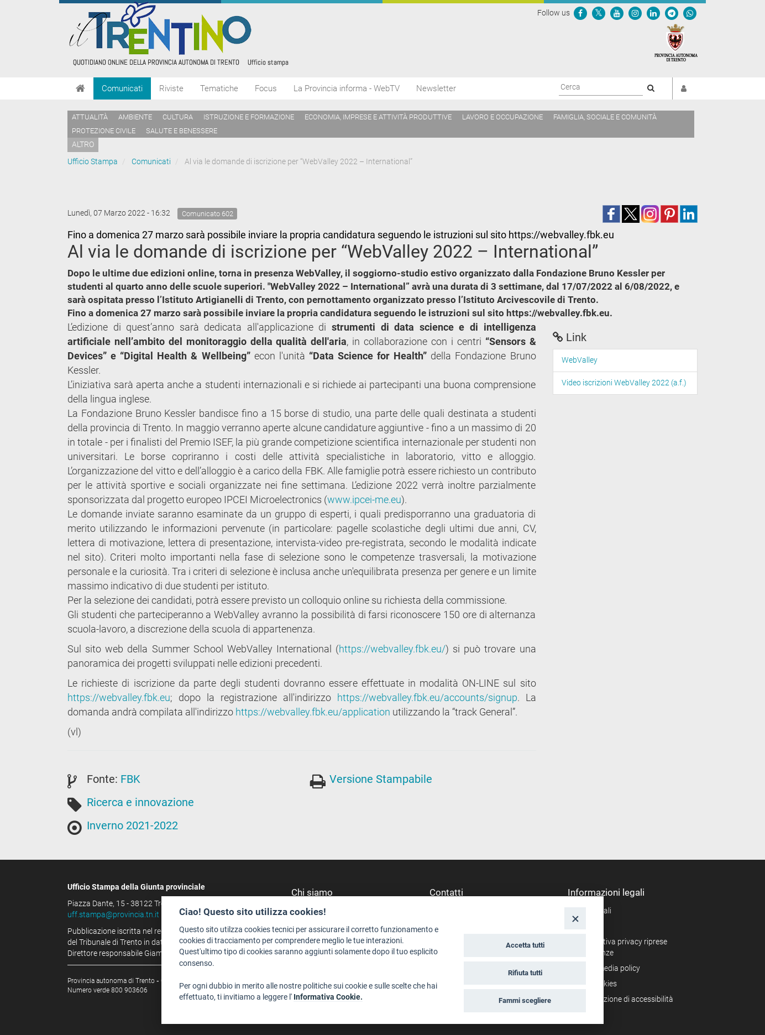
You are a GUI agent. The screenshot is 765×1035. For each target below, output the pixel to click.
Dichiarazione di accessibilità (624, 999)
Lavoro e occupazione (502, 117)
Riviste (171, 88)
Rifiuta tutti (525, 973)
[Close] (575, 918)
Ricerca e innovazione (140, 802)
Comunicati (122, 88)
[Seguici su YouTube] (617, 12)
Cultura (178, 117)
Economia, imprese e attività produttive (378, 117)
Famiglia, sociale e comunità (605, 117)
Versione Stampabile (380, 779)
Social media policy (607, 968)
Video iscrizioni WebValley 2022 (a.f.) (624, 382)
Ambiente (135, 117)
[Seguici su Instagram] (635, 12)
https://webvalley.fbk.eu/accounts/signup (427, 697)
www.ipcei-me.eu (364, 499)
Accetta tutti (525, 945)
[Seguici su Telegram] (671, 12)
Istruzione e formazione (248, 117)
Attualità (90, 117)
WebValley (580, 360)
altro (83, 144)
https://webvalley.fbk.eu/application (312, 712)
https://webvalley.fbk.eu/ (392, 649)
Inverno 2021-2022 (132, 825)
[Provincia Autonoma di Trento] (676, 42)
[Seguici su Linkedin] (653, 12)
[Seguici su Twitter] (598, 12)
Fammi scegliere (525, 1000)
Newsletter (436, 88)
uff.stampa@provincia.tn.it (113, 914)
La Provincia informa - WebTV (347, 88)
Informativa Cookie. (328, 996)
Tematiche (219, 88)
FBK (130, 779)
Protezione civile (103, 131)
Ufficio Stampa (92, 161)
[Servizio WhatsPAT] (690, 12)
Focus (266, 88)
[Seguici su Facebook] (580, 12)
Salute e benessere (181, 131)
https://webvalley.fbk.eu (118, 697)
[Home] (80, 88)
